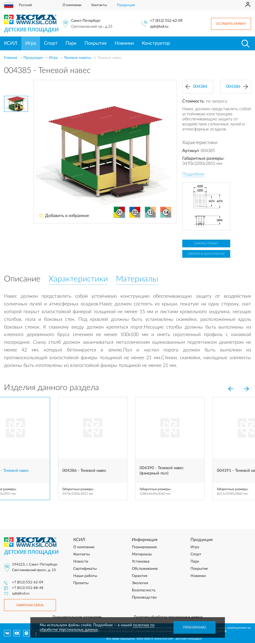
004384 (196, 86)
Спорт (51, 43)
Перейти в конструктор (206, 253)
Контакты (99, 5)
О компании (72, 5)
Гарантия (139, 576)
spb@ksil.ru (159, 26)
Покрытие (199, 569)
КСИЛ (10, 43)
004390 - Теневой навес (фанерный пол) (162, 470)
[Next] (246, 388)
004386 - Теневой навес (84, 471)
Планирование (144, 547)
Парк (71, 43)
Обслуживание (145, 569)
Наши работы (85, 576)
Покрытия (95, 43)
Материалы (142, 554)
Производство (144, 597)
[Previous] (230, 388)
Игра (30, 43)
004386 (237, 86)
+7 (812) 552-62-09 (166, 21)
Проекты (80, 583)
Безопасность (144, 590)
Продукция (126, 5)
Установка (140, 561)
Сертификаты (85, 569)
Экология (140, 583)
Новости (80, 561)
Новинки (124, 43)
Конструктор (156, 43)
